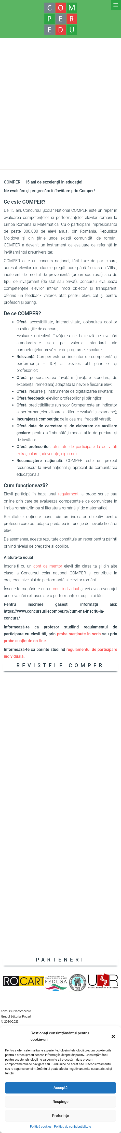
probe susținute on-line (25, 640)
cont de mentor (47, 566)
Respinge (60, 1101)
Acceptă (60, 1087)
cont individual (66, 588)
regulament (68, 494)
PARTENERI (60, 960)
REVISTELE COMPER (60, 665)
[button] (113, 1036)
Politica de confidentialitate (72, 1126)
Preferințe (60, 1115)
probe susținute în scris (79, 633)
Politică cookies (40, 1126)
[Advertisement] (60, 103)
